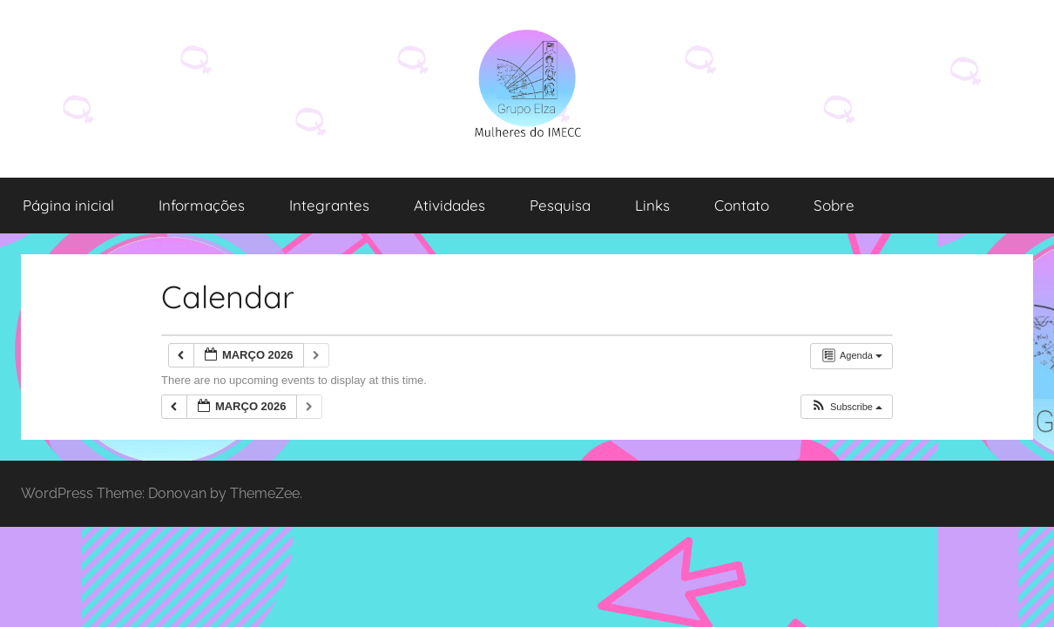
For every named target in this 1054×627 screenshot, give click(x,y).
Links (652, 205)
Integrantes (329, 205)
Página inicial (68, 205)
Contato (741, 205)
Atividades (449, 205)
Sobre (834, 205)
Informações (202, 205)
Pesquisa (560, 205)
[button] (846, 407)
